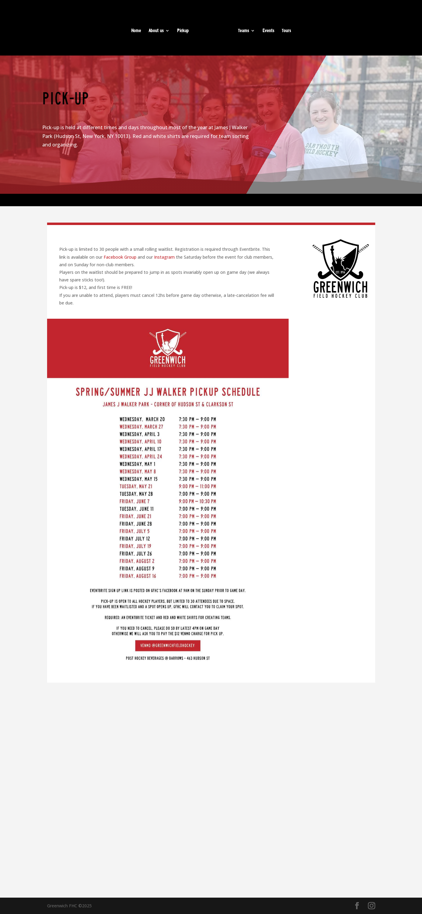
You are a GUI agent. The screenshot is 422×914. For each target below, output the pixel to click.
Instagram (164, 257)
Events (268, 31)
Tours (286, 31)
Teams (243, 31)
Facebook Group (120, 257)
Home (136, 31)
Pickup (183, 31)
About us (156, 31)
